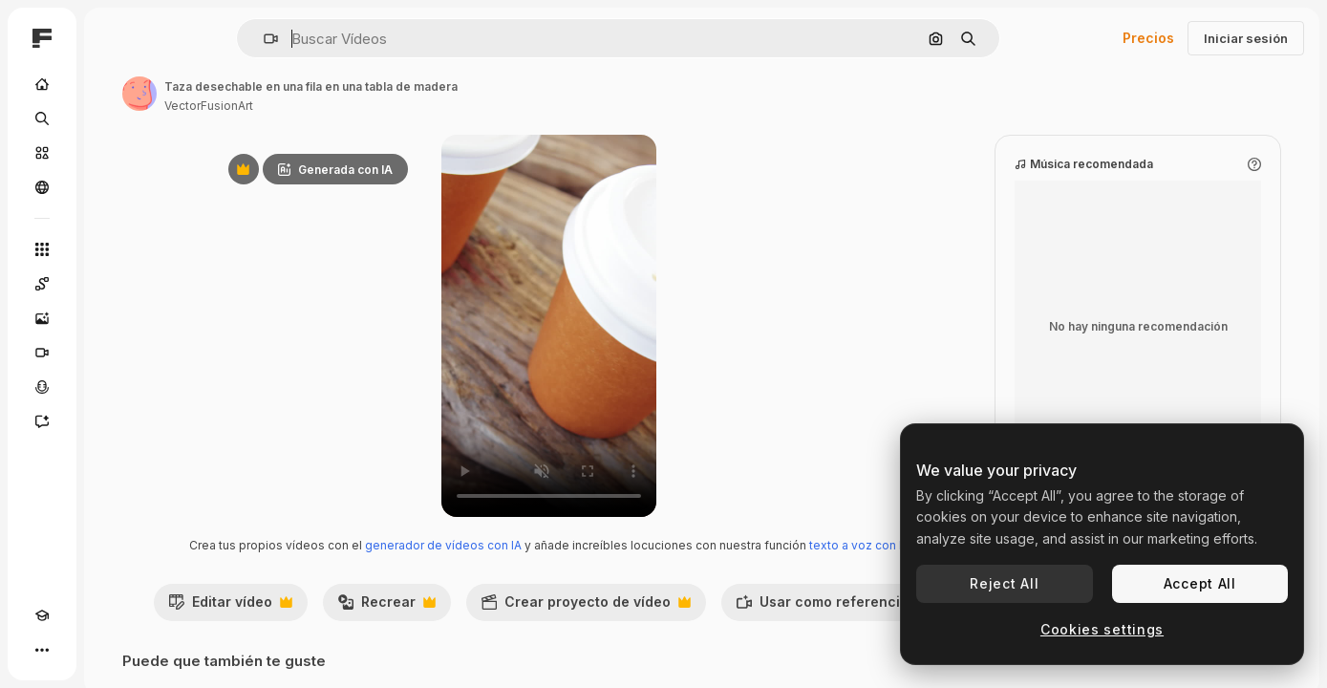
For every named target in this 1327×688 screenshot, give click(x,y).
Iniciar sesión (1246, 38)
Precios (1148, 38)
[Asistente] (115, 421)
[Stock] (115, 153)
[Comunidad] (115, 187)
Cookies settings (1102, 629)
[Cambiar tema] (76, 649)
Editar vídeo (344, 625)
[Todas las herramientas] (115, 249)
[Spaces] (115, 284)
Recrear (500, 625)
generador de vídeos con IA (522, 545)
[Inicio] (115, 84)
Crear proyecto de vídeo (699, 625)
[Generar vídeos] (115, 352)
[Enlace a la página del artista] (285, 93)
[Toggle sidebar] (187, 38)
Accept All (1200, 583)
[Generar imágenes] (115, 318)
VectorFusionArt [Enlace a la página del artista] (354, 105)
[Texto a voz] (115, 387)
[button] (336, 39)
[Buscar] (115, 118)
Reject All (1004, 583)
